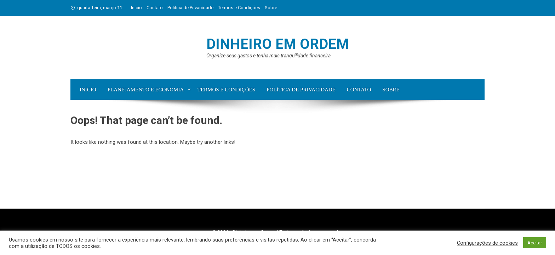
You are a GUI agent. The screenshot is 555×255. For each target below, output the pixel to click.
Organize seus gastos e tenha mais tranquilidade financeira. (269, 55)
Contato (155, 7)
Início (136, 7)
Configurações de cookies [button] (487, 243)
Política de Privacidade (190, 7)
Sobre (271, 7)
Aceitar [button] (534, 242)
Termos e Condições (239, 7)
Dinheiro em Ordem (277, 44)
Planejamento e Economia (146, 89)
